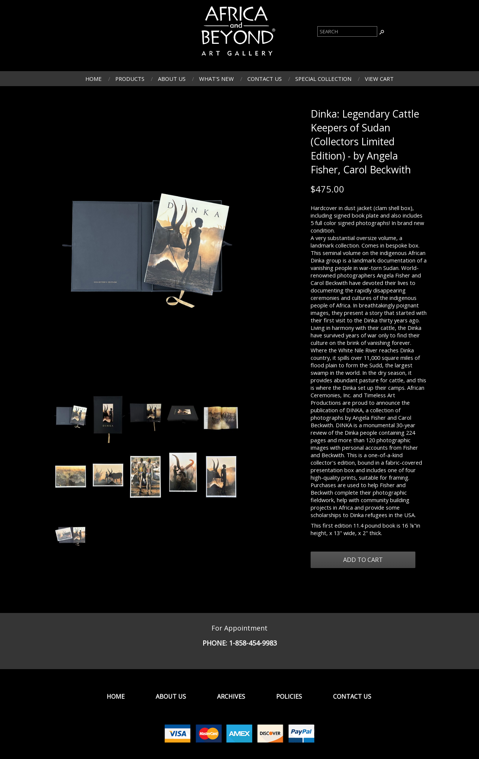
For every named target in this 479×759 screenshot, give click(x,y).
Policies (289, 696)
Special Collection (323, 78)
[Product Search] (347, 31)
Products (129, 78)
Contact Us (264, 78)
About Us (172, 78)
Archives (231, 696)
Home (93, 78)
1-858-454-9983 (253, 642)
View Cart (379, 78)
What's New (216, 78)
